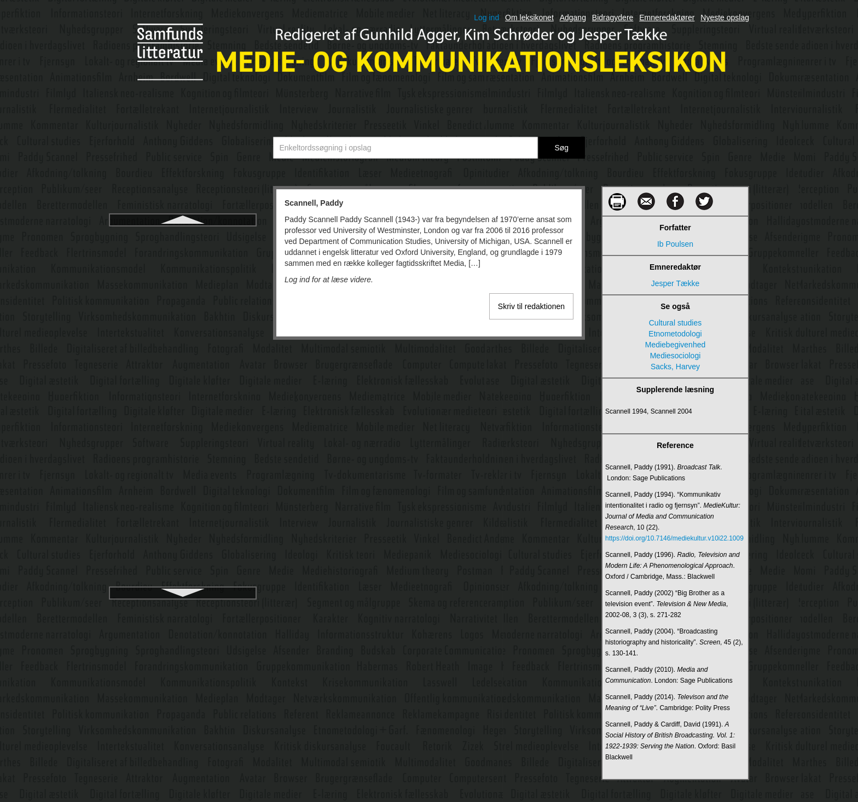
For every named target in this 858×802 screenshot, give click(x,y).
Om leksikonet (529, 17)
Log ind (486, 17)
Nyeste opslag (724, 17)
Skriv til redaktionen (531, 306)
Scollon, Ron (182, 335)
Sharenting (182, 453)
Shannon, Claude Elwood (183, 433)
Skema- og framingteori (183, 523)
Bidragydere (613, 17)
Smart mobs (182, 582)
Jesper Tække (675, 283)
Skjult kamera (183, 543)
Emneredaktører (666, 17)
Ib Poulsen (675, 244)
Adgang (573, 17)
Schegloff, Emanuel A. (183, 256)
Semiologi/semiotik (183, 394)
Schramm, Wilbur (182, 276)
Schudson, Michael (182, 296)
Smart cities (182, 563)
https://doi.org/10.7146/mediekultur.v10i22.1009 (674, 538)
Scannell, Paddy (182, 237)
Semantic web (183, 355)
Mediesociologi (675, 355)
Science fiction (182, 315)
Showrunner (183, 503)
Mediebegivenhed (675, 344)
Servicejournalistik (183, 414)
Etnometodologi (675, 333)
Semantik (183, 374)
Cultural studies (675, 322)
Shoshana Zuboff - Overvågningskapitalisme (182, 479)
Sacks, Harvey (675, 366)
